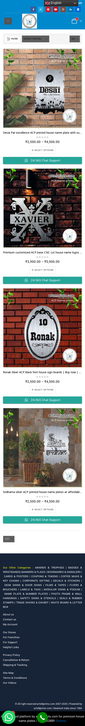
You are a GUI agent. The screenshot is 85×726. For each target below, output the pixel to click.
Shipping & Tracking (15, 664)
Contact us (9, 619)
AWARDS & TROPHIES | (50, 567)
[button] (8, 21)
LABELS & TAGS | (32, 589)
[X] (40, 9)
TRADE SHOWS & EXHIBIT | (33, 602)
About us (8, 614)
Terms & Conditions (15, 677)
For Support (10, 642)
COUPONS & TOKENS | (46, 576)
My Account (10, 624)
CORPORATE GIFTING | (38, 580)
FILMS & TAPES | (57, 585)
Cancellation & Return (16, 659)
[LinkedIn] (70, 9)
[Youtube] (55, 9)
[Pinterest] (48, 9)
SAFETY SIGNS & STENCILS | (40, 598)
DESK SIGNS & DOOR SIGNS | (25, 585)
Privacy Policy (11, 654)
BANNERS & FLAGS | (34, 571)
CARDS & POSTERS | (17, 576)
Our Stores (9, 632)
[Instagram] (63, 9)
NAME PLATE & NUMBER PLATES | (27, 593)
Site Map (8, 672)
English (53, 3)
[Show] (74, 39)
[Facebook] (33, 9)
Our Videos (9, 682)
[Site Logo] (29, 21)
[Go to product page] (42, 88)
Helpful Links (11, 647)
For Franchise (11, 637)
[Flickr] (78, 9)
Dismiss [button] (61, 721)
